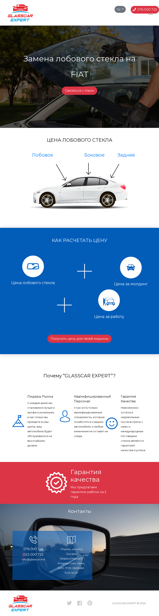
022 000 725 (33, 554)
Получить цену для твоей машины (79, 339)
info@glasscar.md (33, 559)
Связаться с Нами (79, 90)
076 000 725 (145, 9)
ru (119, 9)
